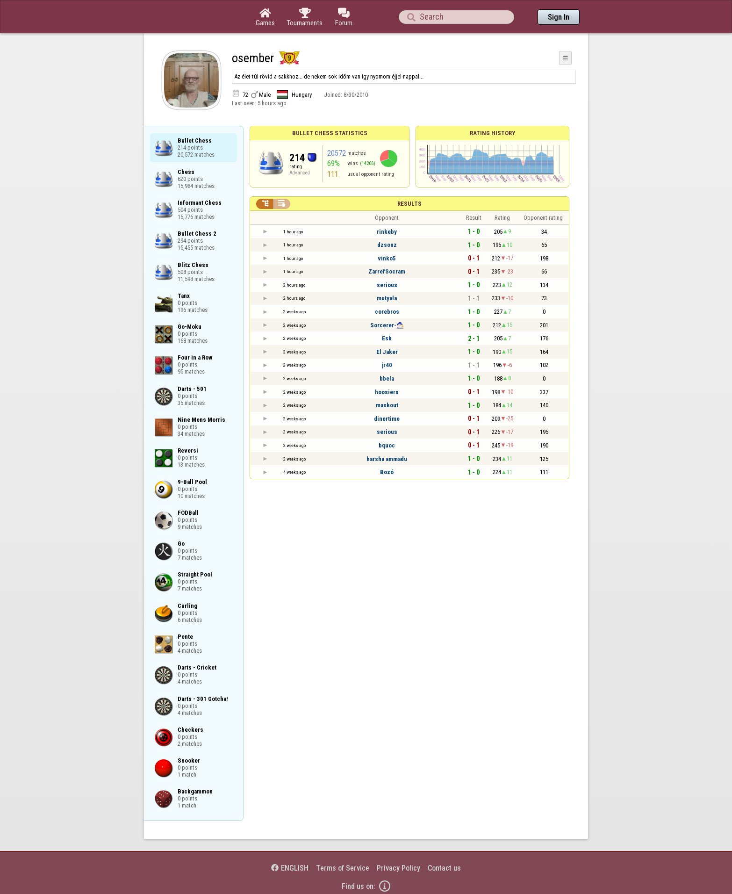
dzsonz (387, 244)
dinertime (387, 418)
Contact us (444, 868)
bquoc (387, 445)
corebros (387, 311)
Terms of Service (342, 868)
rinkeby (387, 231)
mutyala (387, 298)
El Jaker (387, 351)
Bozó (387, 472)
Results (409, 203)
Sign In (558, 17)
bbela (387, 378)
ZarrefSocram (386, 271)
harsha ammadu (386, 458)
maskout (387, 405)
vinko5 (387, 258)
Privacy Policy (398, 868)
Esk (387, 338)
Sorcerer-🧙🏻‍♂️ (387, 325)
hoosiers (387, 392)
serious (387, 284)
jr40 (387, 364)
